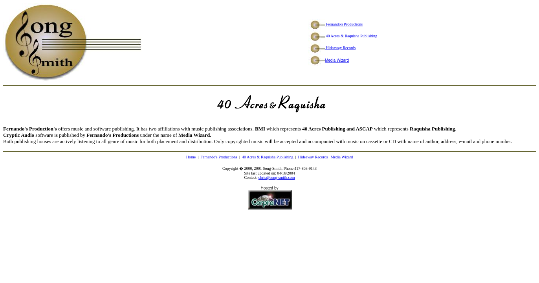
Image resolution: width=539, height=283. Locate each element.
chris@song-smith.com (276, 177)
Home (191, 157)
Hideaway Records (332, 48)
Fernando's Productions (335, 24)
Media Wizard (337, 60)
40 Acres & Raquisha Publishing (342, 36)
